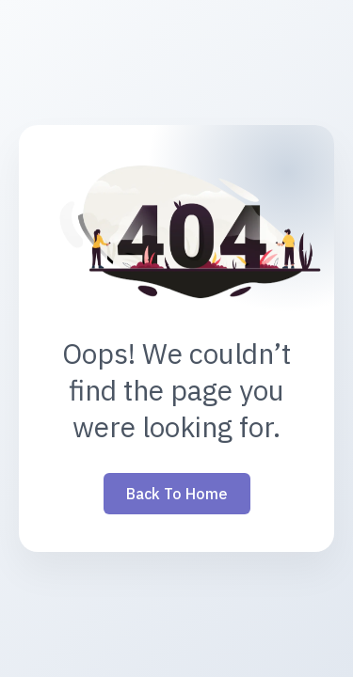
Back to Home (177, 493)
